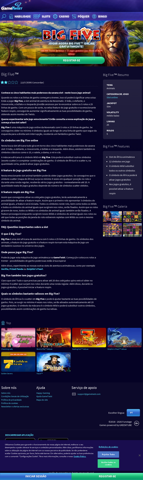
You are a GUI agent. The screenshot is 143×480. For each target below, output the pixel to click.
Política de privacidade (11, 399)
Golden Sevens (7, 373)
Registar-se (71, 60)
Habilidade (19, 16)
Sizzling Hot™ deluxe (80, 349)
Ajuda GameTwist (44, 396)
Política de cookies (9, 403)
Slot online (112, 97)
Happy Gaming (43, 393)
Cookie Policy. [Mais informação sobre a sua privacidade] (80, 457)
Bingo (99, 16)
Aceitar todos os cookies (108, 464)
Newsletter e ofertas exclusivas (15, 406)
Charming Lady (7, 349)
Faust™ (40, 373)
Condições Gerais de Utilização (15, 396)
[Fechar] (139, 457)
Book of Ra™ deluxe (44, 349)
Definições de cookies (108, 448)
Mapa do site (42, 399)
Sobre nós (5, 393)
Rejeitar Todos (108, 455)
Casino (60, 16)
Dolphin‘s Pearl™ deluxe (117, 349)
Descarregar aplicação (19, 434)
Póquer (80, 16)
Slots (41, 16)
